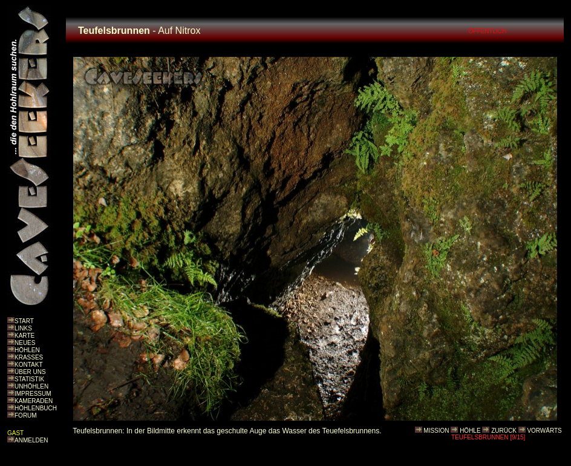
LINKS (23, 328)
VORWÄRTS (544, 430)
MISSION (436, 430)
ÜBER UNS (30, 372)
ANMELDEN (31, 440)
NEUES (25, 343)
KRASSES (29, 357)
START (24, 321)
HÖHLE (470, 430)
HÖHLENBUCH (36, 408)
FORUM (26, 415)
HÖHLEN (27, 350)
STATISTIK (29, 379)
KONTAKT (28, 364)
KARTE (24, 335)
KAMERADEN (34, 401)
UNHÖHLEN (31, 386)
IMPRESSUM (33, 393)
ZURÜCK (504, 430)
